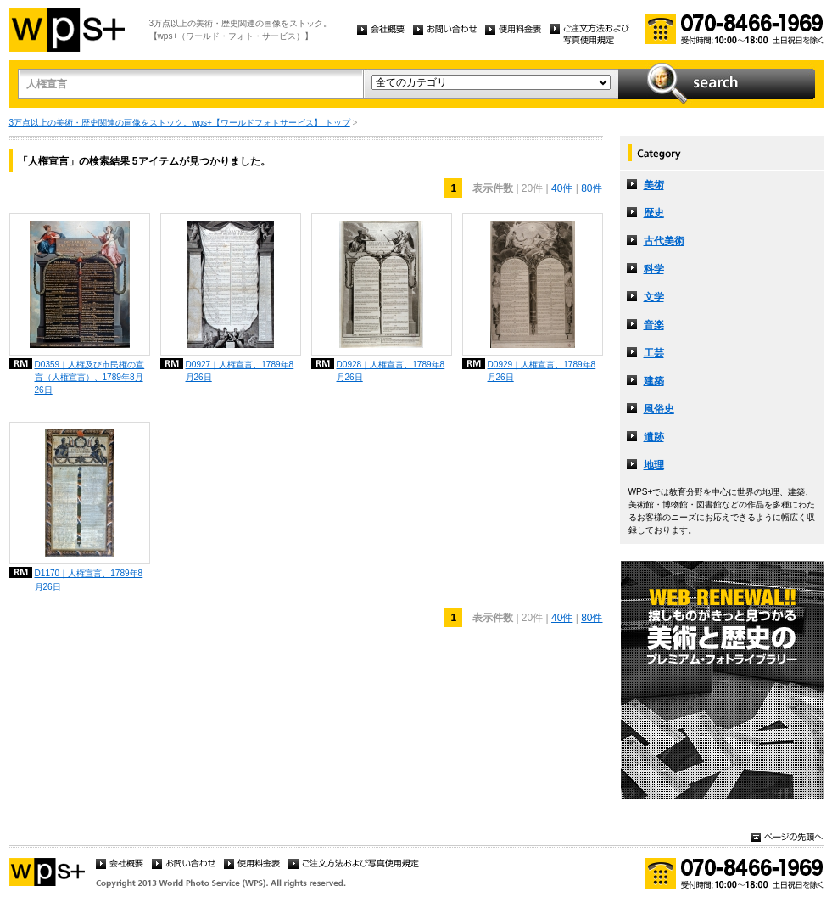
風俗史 (659, 409)
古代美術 (664, 241)
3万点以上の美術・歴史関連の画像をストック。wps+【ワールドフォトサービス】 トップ (179, 122)
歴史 (654, 213)
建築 (654, 381)
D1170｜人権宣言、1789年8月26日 (89, 580)
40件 (561, 188)
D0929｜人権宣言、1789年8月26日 (542, 371)
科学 (654, 269)
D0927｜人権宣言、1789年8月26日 (240, 371)
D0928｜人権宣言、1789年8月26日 (391, 371)
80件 (591, 188)
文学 (654, 297)
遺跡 (654, 437)
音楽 (654, 325)
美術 (654, 185)
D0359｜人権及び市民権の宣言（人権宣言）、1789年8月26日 (90, 377)
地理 (654, 465)
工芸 (654, 353)
